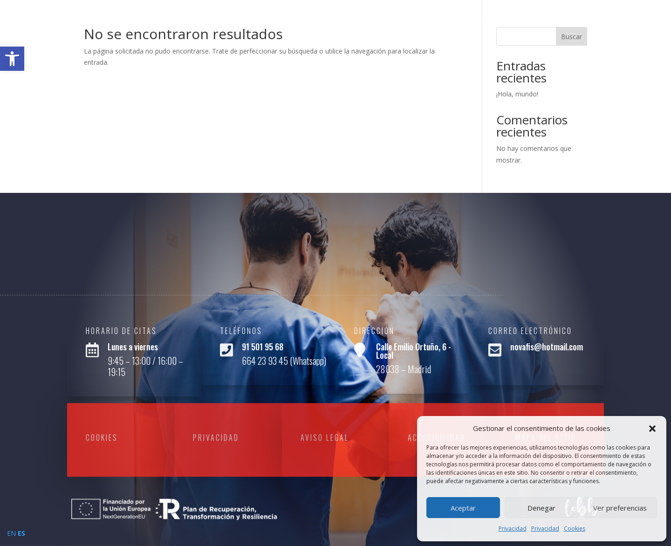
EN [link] (11, 533)
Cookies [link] (574, 528)
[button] (652, 428)
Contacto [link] (631, 18)
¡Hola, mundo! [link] (517, 93)
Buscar (571, 36)
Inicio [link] (471, 18)
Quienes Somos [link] (522, 18)
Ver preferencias (620, 507)
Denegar (541, 507)
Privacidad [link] (513, 528)
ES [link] (21, 533)
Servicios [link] (582, 18)
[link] (12, 59)
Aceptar (463, 507)
